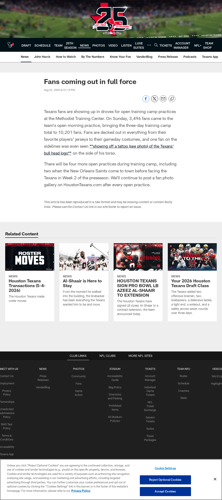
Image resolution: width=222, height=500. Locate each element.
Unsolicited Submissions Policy (8, 411)
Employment (7, 382)
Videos (215, 368)
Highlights (216, 382)
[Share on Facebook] (145, 101)
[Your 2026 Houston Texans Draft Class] (192, 281)
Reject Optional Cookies (165, 480)
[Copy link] (171, 99)
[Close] (215, 479)
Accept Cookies (165, 491)
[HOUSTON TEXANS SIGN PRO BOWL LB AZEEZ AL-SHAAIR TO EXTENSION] (138, 282)
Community (79, 375)
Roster (183, 375)
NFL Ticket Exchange (150, 405)
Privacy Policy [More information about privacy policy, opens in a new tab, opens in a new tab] (80, 491)
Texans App (8, 450)
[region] (111, 479)
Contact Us (8, 375)
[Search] (156, 45)
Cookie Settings (165, 469)
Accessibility (8, 443)
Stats (183, 397)
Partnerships (8, 400)
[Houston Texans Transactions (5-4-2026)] (29, 275)
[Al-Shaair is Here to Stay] (83, 277)
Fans (79, 382)
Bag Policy (115, 386)
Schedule (182, 382)
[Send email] (163, 101)
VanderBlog (44, 386)
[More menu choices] (149, 45)
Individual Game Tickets (150, 390)
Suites (150, 426)
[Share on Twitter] (154, 101)
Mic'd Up (216, 375)
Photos (79, 368)
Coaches (183, 390)
